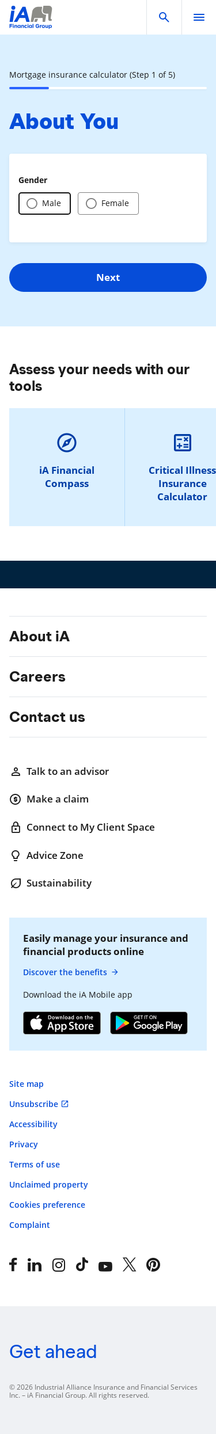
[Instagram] (59, 1265)
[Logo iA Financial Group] (31, 24)
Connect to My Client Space (82, 827)
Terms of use (34, 1164)
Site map (26, 1083)
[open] (198, 17)
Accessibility (33, 1124)
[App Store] (62, 1024)
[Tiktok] (82, 1265)
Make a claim (49, 799)
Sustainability (50, 883)
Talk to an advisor (59, 771)
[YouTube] (105, 1265)
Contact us (47, 717)
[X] (129, 1265)
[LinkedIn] (34, 1265)
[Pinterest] (153, 1265)
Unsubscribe (33, 1103)
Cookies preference (47, 1204)
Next (108, 277)
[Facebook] (13, 1265)
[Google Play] (149, 1024)
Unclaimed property (48, 1184)
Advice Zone (46, 855)
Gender (32, 179)
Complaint (29, 1224)
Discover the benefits (71, 972)
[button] (164, 17)
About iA (39, 636)
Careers (37, 676)
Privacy (23, 1144)
